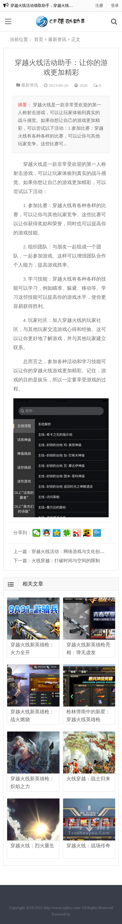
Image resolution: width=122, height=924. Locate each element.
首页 (38, 39)
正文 (75, 39)
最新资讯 (57, 39)
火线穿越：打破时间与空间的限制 (66, 560)
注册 (99, 5)
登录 (115, 5)
